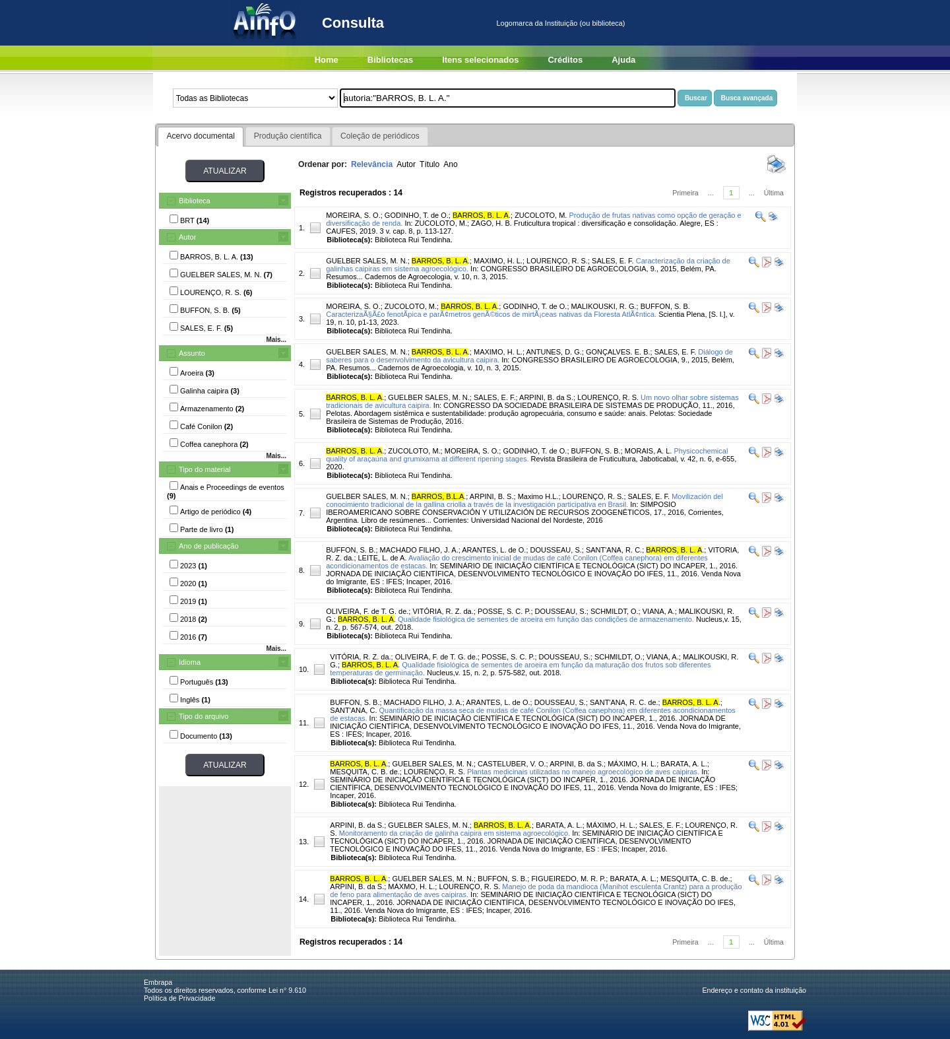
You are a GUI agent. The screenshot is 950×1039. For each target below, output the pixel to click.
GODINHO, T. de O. (417, 215)
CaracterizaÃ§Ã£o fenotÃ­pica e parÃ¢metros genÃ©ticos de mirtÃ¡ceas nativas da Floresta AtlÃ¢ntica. (491, 314)
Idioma (190, 662)
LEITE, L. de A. (382, 558)
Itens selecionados (480, 60)
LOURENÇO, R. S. (557, 261)
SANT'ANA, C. (353, 710)
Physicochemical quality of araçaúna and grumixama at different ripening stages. (527, 455)
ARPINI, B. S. (492, 496)
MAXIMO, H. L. (498, 261)
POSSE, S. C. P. (504, 611)
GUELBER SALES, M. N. (366, 261)
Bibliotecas (390, 60)
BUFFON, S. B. (665, 306)
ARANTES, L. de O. (494, 550)
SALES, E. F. (613, 261)
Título (429, 164)
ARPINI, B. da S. (546, 397)
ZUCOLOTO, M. (541, 215)
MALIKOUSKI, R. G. (604, 306)
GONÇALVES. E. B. (618, 352)
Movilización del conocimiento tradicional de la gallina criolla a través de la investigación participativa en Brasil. (524, 500)
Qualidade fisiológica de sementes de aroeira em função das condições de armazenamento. (546, 619)
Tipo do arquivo (203, 716)
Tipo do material (204, 469)
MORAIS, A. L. (648, 451)
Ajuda (623, 60)
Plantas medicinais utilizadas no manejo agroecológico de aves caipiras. (583, 772)
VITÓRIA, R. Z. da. (442, 611)
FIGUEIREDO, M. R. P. (568, 879)
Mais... (276, 339)
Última (774, 193)
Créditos (565, 60)
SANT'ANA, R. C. (614, 550)
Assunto (192, 353)
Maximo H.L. (538, 496)
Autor (187, 237)
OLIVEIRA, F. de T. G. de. (367, 611)
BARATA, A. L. (683, 764)
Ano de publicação (209, 546)
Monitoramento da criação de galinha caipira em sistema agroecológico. (454, 833)
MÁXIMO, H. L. (632, 764)
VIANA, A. (659, 611)
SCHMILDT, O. (614, 611)
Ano (450, 164)
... (711, 193)
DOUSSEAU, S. (556, 550)
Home (326, 60)
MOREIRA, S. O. (353, 215)
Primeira (685, 193)
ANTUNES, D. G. (553, 352)
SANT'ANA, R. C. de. (624, 702)
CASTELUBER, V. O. (512, 764)
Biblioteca (194, 201)
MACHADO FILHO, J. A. (419, 550)
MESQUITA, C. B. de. (365, 772)
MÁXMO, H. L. (411, 886)
